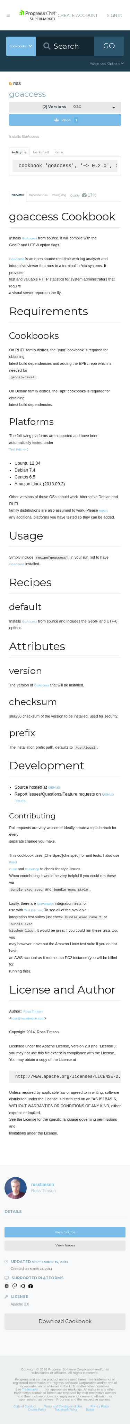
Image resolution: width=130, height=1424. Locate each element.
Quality (83, 195)
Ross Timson (33, 1011)
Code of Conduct (25, 1407)
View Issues (65, 1246)
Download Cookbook (65, 1322)
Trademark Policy (65, 1410)
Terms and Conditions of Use (63, 1407)
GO (109, 45)
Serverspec (45, 903)
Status (90, 1410)
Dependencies (38, 195)
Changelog (59, 195)
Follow (66, 120)
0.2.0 (61, 107)
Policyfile (19, 152)
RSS (15, 84)
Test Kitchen (18, 449)
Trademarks (30, 1390)
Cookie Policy (37, 1410)
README (18, 195)
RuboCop (32, 869)
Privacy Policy (99, 1407)
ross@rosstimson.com (27, 1018)
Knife (58, 152)
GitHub (54, 787)
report (103, 510)
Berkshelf (41, 152)
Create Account (78, 15)
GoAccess (29, 238)
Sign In (114, 15)
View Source (65, 1233)
